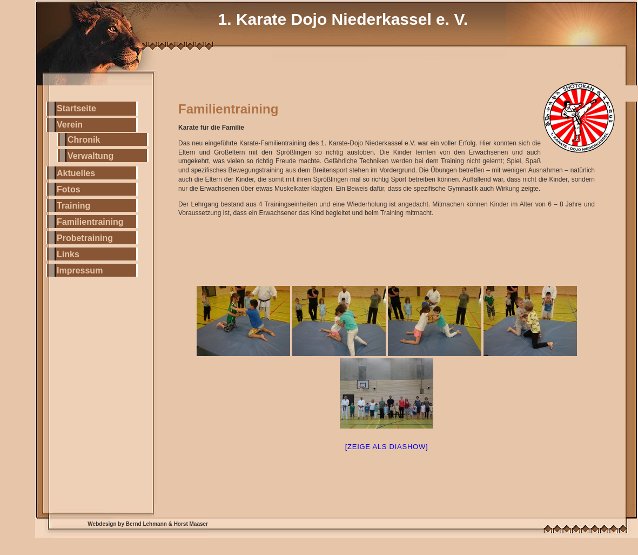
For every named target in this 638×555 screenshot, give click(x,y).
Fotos (68, 189)
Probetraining (85, 238)
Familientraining (90, 221)
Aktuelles (76, 173)
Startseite (76, 108)
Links (68, 254)
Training (73, 205)
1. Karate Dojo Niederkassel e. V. (343, 19)
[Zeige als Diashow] (386, 447)
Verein (70, 124)
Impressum (80, 270)
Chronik (84, 139)
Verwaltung (90, 156)
